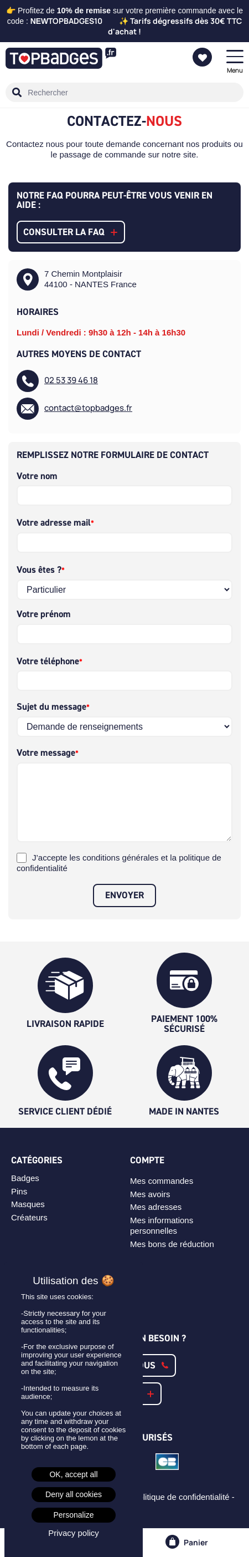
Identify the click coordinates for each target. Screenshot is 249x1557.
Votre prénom (44, 614)
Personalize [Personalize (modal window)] (73, 1514)
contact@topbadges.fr (88, 408)
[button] (71, 232)
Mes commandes (161, 1180)
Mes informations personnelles (161, 1225)
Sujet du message (51, 706)
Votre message (46, 752)
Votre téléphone (48, 661)
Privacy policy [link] (73, 1533)
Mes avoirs (150, 1194)
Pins (19, 1191)
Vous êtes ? (39, 569)
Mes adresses (155, 1207)
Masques (28, 1204)
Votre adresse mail (54, 522)
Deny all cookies (73, 1494)
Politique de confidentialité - (185, 1497)
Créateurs (29, 1217)
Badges (25, 1178)
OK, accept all (73, 1474)
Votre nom (37, 476)
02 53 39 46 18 (71, 380)
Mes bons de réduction (172, 1244)
